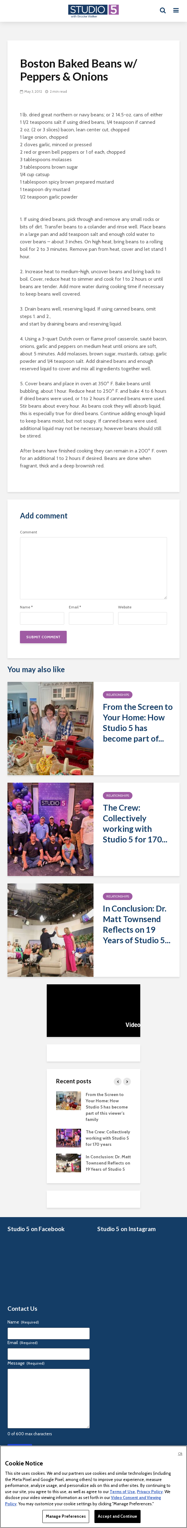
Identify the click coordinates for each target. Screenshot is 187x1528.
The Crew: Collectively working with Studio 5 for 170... (135, 823)
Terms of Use (122, 1491)
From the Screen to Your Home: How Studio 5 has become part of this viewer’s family (107, 1107)
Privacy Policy (150, 1491)
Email (75, 607)
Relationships (117, 695)
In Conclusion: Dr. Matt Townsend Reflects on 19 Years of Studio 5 (108, 1163)
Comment (28, 532)
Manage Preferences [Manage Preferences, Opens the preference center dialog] (66, 1516)
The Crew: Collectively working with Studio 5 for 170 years (108, 1138)
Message (26, 1363)
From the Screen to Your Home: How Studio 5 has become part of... (138, 722)
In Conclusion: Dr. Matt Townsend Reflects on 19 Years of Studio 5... (136, 924)
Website (125, 607)
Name (26, 607)
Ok (180, 1453)
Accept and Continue (117, 1516)
